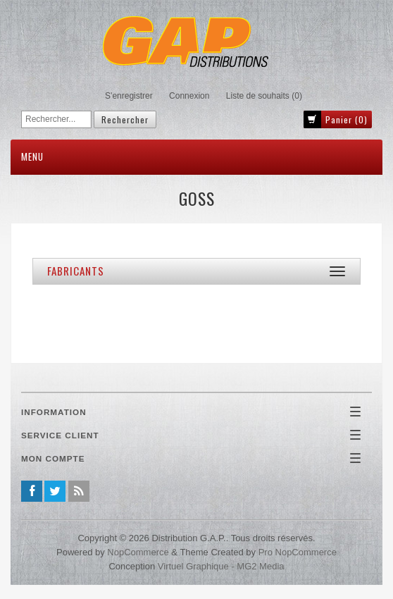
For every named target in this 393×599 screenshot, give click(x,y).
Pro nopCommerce (297, 552)
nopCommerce (137, 552)
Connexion (189, 96)
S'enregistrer (129, 96)
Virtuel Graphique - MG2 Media (221, 566)
